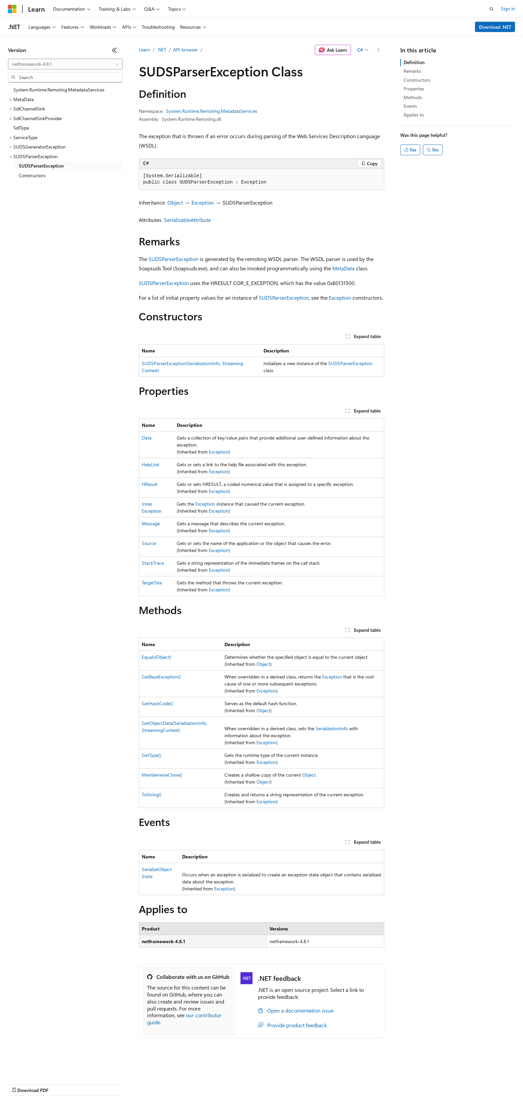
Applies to (414, 114)
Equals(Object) (156, 657)
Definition (414, 62)
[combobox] (65, 64)
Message (151, 523)
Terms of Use (243, 1084)
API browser (185, 49)
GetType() (151, 755)
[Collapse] (114, 50)
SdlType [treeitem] (21, 127)
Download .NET (495, 27)
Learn (144, 49)
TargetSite (152, 582)
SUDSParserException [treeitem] (41, 166)
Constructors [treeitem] (32, 175)
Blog (90, 1084)
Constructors (417, 80)
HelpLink (150, 464)
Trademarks (276, 1084)
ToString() (151, 794)
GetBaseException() (161, 676)
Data (146, 438)
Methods (413, 97)
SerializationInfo (332, 728)
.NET (161, 49)
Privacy (145, 1084)
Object (175, 202)
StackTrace (153, 563)
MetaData (343, 268)
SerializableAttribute (187, 219)
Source (149, 543)
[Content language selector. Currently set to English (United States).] (38, 1068)
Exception (202, 202)
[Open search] (491, 9)
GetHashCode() (157, 703)
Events (410, 106)
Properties (414, 88)
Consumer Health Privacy (191, 1084)
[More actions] (378, 50)
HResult (149, 484)
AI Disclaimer (21, 1084)
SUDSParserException (173, 258)
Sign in (508, 8)
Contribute (119, 1084)
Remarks (412, 71)
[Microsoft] (12, 9)
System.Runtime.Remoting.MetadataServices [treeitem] (58, 89)
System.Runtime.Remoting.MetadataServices (211, 111)
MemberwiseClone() (162, 775)
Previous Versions (60, 1084)
